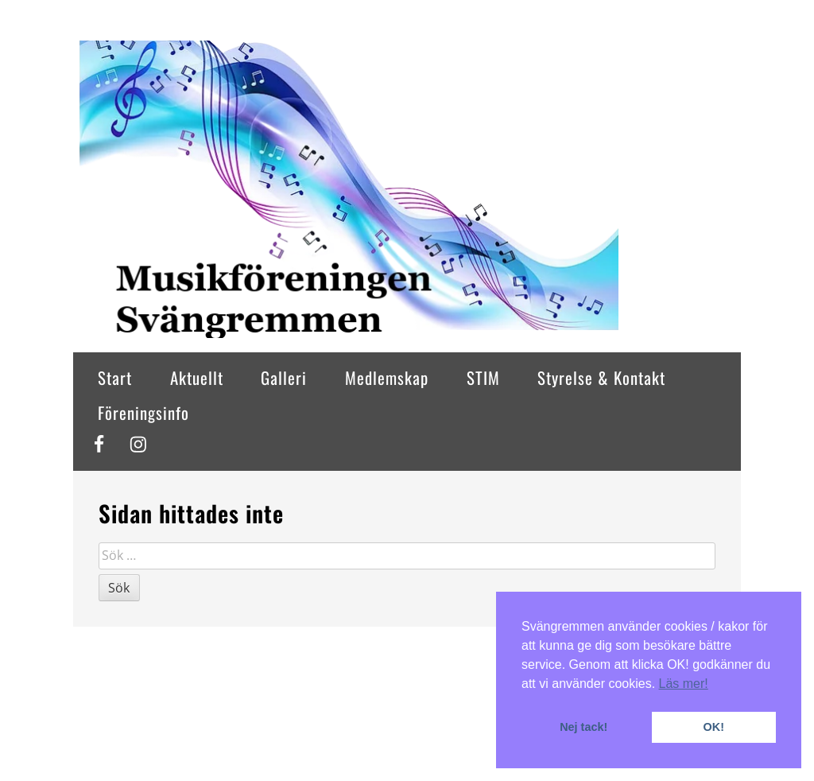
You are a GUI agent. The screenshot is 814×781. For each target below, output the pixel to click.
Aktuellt (196, 377)
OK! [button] (714, 727)
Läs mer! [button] (683, 683)
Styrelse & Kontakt (601, 377)
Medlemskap (386, 377)
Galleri (284, 377)
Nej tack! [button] (583, 727)
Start (115, 377)
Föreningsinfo (143, 412)
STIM (483, 377)
